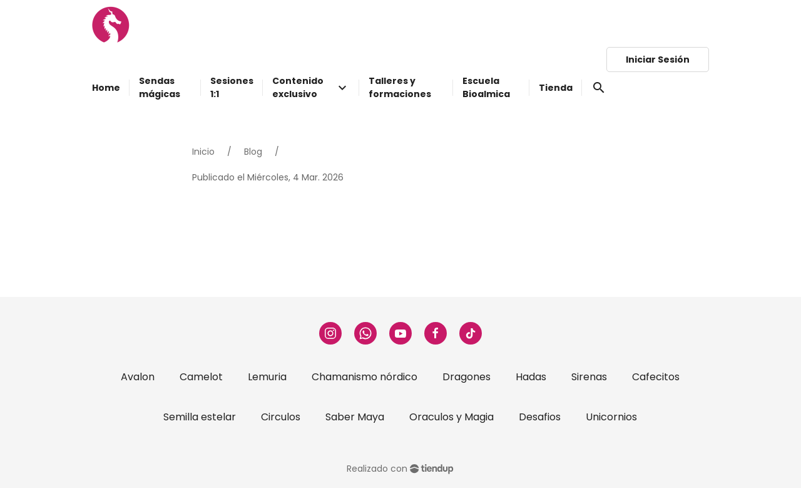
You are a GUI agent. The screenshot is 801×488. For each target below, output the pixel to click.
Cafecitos (656, 377)
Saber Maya (354, 417)
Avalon (138, 377)
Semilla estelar (199, 417)
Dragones (466, 377)
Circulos (280, 417)
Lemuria (267, 377)
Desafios (540, 417)
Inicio (203, 151)
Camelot (201, 377)
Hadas (531, 377)
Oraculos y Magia (451, 417)
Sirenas (589, 377)
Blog (253, 151)
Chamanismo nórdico (364, 377)
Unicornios (611, 417)
